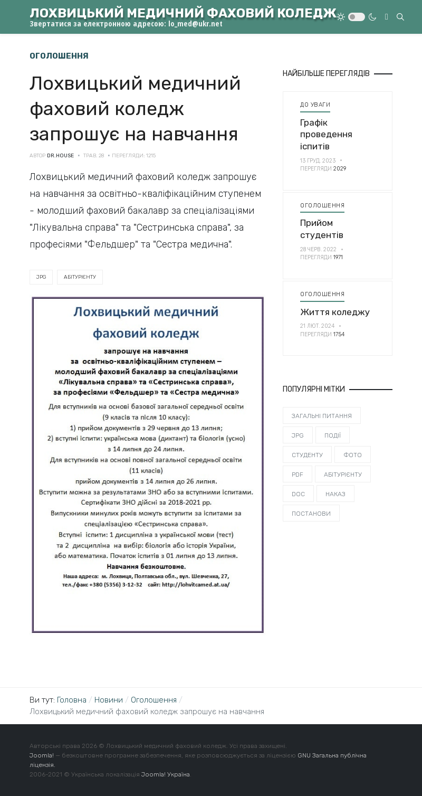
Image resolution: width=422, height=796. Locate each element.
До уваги (315, 104)
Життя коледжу (335, 312)
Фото (352, 455)
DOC (298, 494)
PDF (297, 474)
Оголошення (322, 205)
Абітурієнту (80, 277)
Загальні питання (322, 416)
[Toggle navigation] (386, 17)
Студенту (307, 455)
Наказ (335, 494)
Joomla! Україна (165, 774)
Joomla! (42, 755)
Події (332, 435)
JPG (41, 277)
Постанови (311, 513)
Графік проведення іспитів (326, 134)
